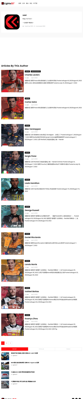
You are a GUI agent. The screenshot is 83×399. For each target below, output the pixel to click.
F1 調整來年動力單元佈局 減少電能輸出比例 (23, 369)
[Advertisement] (38, 54)
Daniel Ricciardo (34, 230)
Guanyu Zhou (32, 307)
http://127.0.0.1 (27, 19)
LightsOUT (15, 342)
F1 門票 (35, 4)
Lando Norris (32, 255)
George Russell (33, 204)
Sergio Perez (32, 152)
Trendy (68, 336)
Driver (28, 72)
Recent (15, 336)
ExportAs (24, 393)
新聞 (20, 4)
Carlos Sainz (32, 101)
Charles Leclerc (33, 75)
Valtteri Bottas (33, 281)
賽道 (27, 4)
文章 (23, 4)
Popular (41, 336)
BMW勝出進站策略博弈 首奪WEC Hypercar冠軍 (25, 350)
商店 (31, 4)
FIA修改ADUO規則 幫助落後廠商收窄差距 (23, 359)
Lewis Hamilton (33, 178)
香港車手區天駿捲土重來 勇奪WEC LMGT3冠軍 (24, 340)
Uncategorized (37, 72)
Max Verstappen (34, 127)
